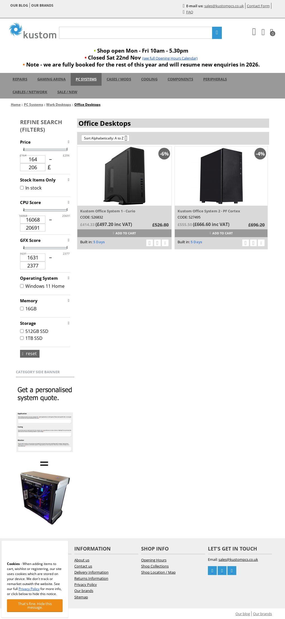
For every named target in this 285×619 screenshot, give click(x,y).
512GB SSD (34, 331)
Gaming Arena (51, 79)
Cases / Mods (119, 79)
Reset (29, 353)
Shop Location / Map (158, 572)
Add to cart (124, 233)
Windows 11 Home (42, 286)
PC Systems (86, 79)
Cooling (149, 79)
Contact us (83, 566)
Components (180, 79)
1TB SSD (31, 338)
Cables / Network (30, 91)
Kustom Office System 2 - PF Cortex (209, 210)
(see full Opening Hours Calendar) (170, 58)
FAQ (188, 11)
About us (81, 559)
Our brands (42, 5)
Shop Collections (155, 566)
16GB (28, 309)
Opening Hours (153, 559)
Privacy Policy (85, 584)
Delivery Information (91, 572)
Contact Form (258, 5)
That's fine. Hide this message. (35, 605)
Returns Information (91, 578)
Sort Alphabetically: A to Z (105, 138)
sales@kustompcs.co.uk (224, 5)
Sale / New (67, 91)
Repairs (20, 79)
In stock (30, 188)
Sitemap (81, 597)
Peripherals (215, 79)
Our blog (19, 5)
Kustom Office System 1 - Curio (107, 210)
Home (16, 104)
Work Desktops (58, 104)
